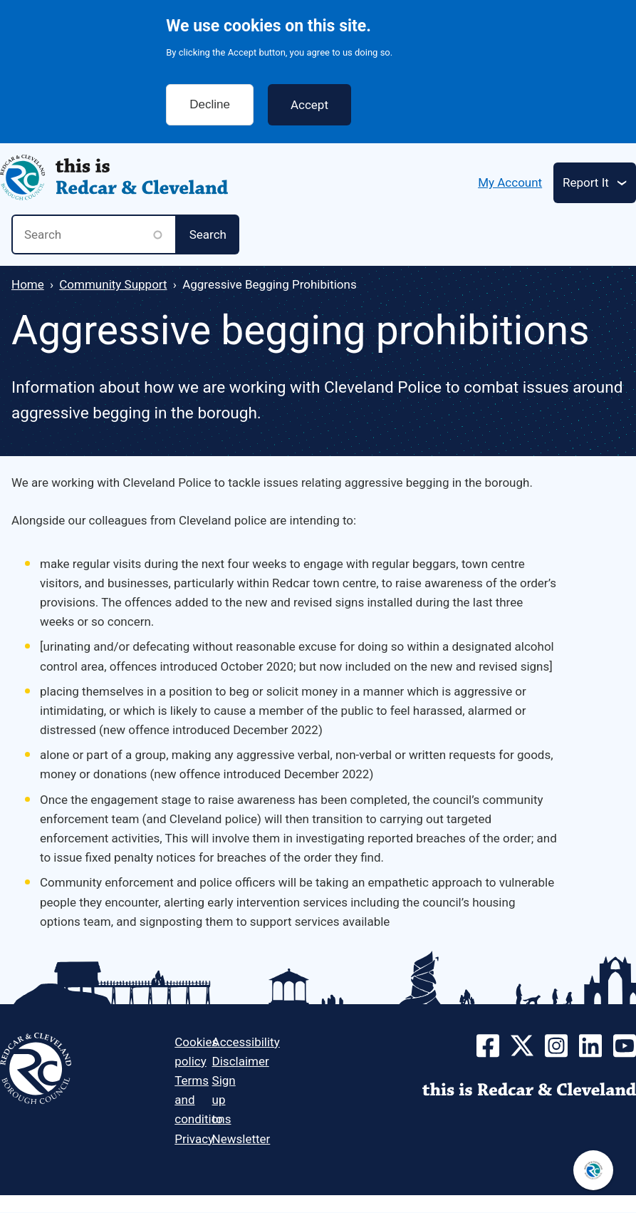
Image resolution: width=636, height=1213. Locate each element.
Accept (309, 93)
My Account (510, 182)
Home (27, 284)
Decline (209, 92)
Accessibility (246, 1042)
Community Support (113, 284)
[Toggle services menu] (594, 182)
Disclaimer (240, 1061)
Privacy (194, 1139)
